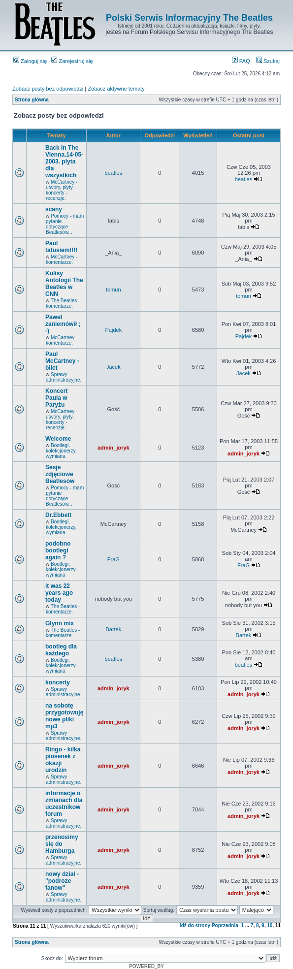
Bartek (113, 629)
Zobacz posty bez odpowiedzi (47, 89)
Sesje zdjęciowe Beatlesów (59, 474)
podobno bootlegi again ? (57, 550)
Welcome (58, 438)
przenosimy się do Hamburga (61, 844)
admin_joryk (114, 448)
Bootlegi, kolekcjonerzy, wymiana (61, 451)
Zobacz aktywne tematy (116, 89)
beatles (113, 173)
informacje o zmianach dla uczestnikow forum (63, 803)
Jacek (113, 367)
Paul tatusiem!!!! (61, 247)
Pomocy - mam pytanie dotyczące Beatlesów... (65, 224)
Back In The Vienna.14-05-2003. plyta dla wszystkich (64, 161)
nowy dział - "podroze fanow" (62, 881)
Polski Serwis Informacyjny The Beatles (189, 18)
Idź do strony (195, 925)
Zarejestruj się (72, 61)
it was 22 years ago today (59, 592)
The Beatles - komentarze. (63, 303)
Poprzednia (225, 925)
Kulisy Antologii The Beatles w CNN (64, 283)
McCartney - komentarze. (61, 259)
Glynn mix (59, 623)
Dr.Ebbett (58, 515)
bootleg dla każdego (61, 650)
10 (269, 925)
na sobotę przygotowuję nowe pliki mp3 (64, 716)
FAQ (241, 61)
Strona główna (32, 99)
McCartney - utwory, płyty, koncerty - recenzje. (61, 190)
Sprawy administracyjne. (63, 377)
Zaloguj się (30, 61)
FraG (113, 559)
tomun (113, 289)
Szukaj (268, 61)
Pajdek (113, 330)
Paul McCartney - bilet (62, 361)
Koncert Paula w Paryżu (56, 398)
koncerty (57, 682)
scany (53, 209)
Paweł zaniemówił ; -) (62, 324)
